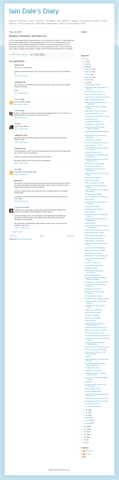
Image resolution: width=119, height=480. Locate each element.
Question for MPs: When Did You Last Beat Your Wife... (96, 219)
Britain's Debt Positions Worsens (94, 100)
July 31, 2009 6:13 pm (21, 76)
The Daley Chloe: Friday (92, 206)
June (86, 410)
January (87, 423)
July (86, 82)
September (88, 77)
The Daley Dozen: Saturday (93, 194)
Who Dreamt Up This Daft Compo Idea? (97, 347)
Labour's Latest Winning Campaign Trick (97, 335)
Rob (15, 124)
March (87, 418)
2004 (85, 437)
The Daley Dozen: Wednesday (94, 124)
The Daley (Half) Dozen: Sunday (94, 333)
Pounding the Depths (91, 119)
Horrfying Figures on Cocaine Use (95, 235)
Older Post (70, 236)
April (86, 415)
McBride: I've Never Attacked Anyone (96, 327)
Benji (16, 169)
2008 (85, 426)
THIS (61, 40)
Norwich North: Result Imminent (94, 233)
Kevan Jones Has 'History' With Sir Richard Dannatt (95, 353)
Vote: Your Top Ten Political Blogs (95, 248)
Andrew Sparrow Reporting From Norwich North (95, 271)
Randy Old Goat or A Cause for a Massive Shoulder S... (95, 324)
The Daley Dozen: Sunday (93, 177)
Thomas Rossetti (19, 207)
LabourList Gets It (90, 223)
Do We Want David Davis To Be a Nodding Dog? (95, 169)
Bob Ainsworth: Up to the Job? (94, 92)
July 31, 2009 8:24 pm (21, 129)
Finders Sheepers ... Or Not (93, 145)
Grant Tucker (89, 451)
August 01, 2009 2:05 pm (22, 228)
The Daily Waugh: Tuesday (93, 406)
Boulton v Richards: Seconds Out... (95, 94)
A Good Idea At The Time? (93, 404)
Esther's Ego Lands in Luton (93, 152)
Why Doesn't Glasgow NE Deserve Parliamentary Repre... (95, 278)
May (86, 412)
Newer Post (13, 236)
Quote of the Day (90, 320)
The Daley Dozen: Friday (92, 85)
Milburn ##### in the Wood (93, 312)
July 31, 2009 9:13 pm (21, 163)
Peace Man (88, 382)
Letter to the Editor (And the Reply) (95, 349)
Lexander (17, 110)
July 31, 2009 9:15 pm (21, 174)
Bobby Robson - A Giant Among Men (96, 111)
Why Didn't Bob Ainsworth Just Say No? (97, 143)
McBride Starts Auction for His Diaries (96, 330)
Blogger (67, 470)
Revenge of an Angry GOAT (93, 289)
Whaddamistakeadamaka (92, 275)
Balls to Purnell (89, 199)
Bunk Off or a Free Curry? (92, 263)
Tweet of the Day (90, 212)
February (88, 420)
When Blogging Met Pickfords (94, 209)
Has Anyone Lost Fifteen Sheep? (95, 163)
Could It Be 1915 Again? (92, 180)
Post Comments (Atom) (25, 239)
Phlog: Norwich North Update (93, 238)
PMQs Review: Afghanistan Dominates (96, 398)
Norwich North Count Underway (94, 241)
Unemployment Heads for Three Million (96, 401)
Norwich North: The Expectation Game (96, 282)
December (88, 69)
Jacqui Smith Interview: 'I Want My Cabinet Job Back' (95, 374)
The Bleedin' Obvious (91, 268)
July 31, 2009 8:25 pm (21, 142)
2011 (85, 61)
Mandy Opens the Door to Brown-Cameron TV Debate (95, 127)
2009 (85, 67)
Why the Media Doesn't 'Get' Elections (96, 197)
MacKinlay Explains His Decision (95, 183)
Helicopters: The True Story (93, 370)
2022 (85, 59)
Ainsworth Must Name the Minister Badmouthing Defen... (95, 364)
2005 (85, 434)
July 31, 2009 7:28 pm (21, 104)
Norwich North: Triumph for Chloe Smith (97, 230)
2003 (85, 440)
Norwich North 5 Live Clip (92, 389)
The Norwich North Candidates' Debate (96, 299)
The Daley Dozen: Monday (93, 166)
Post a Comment (17, 232)
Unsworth (17, 99)
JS (86, 457)
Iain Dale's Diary (34, 11)
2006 (85, 432)
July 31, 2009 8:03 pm (21, 118)
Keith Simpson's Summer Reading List (96, 256)
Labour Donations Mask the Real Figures (97, 97)
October (87, 74)
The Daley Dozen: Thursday (93, 114)
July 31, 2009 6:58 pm (21, 93)
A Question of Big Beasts (92, 315)
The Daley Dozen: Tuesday (93, 140)
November (88, 72)
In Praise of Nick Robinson (93, 122)
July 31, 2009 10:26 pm (21, 201)
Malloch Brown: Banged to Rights (95, 250)
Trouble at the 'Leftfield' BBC (93, 310)
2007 (85, 429)
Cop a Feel (88, 356)
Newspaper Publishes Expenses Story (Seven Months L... (96, 160)
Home (42, 236)
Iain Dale (88, 454)
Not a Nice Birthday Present (93, 391)
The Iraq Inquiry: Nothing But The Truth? (97, 116)
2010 (85, 64)
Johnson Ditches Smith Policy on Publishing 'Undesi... (95, 343)
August (87, 80)
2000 (85, 442)
